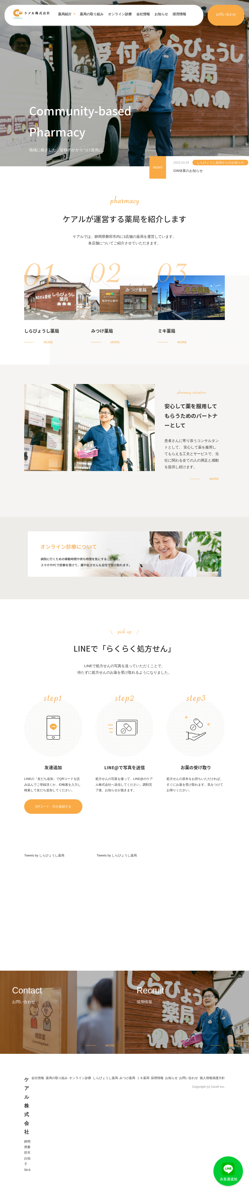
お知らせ (161, 14)
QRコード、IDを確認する (53, 806)
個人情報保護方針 (212, 1078)
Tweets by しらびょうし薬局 (44, 855)
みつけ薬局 (102, 331)
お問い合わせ (226, 14)
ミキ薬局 (166, 331)
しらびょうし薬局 (41, 331)
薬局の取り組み (91, 14)
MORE (48, 342)
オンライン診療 (120, 14)
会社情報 (143, 14)
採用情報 (179, 14)
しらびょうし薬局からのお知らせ (220, 162)
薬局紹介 (65, 14)
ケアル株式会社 (26, 1106)
